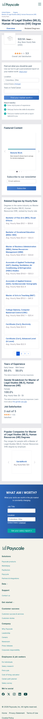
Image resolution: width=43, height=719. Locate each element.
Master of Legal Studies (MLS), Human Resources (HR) (19, 14)
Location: (7, 77)
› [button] (24, 151)
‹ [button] (19, 151)
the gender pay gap (20, 402)
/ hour (28, 39)
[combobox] (21, 80)
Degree (15, 12)
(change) (17, 84)
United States (6, 12)
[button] (11, 28)
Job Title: (11, 506)
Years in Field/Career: (12, 88)
